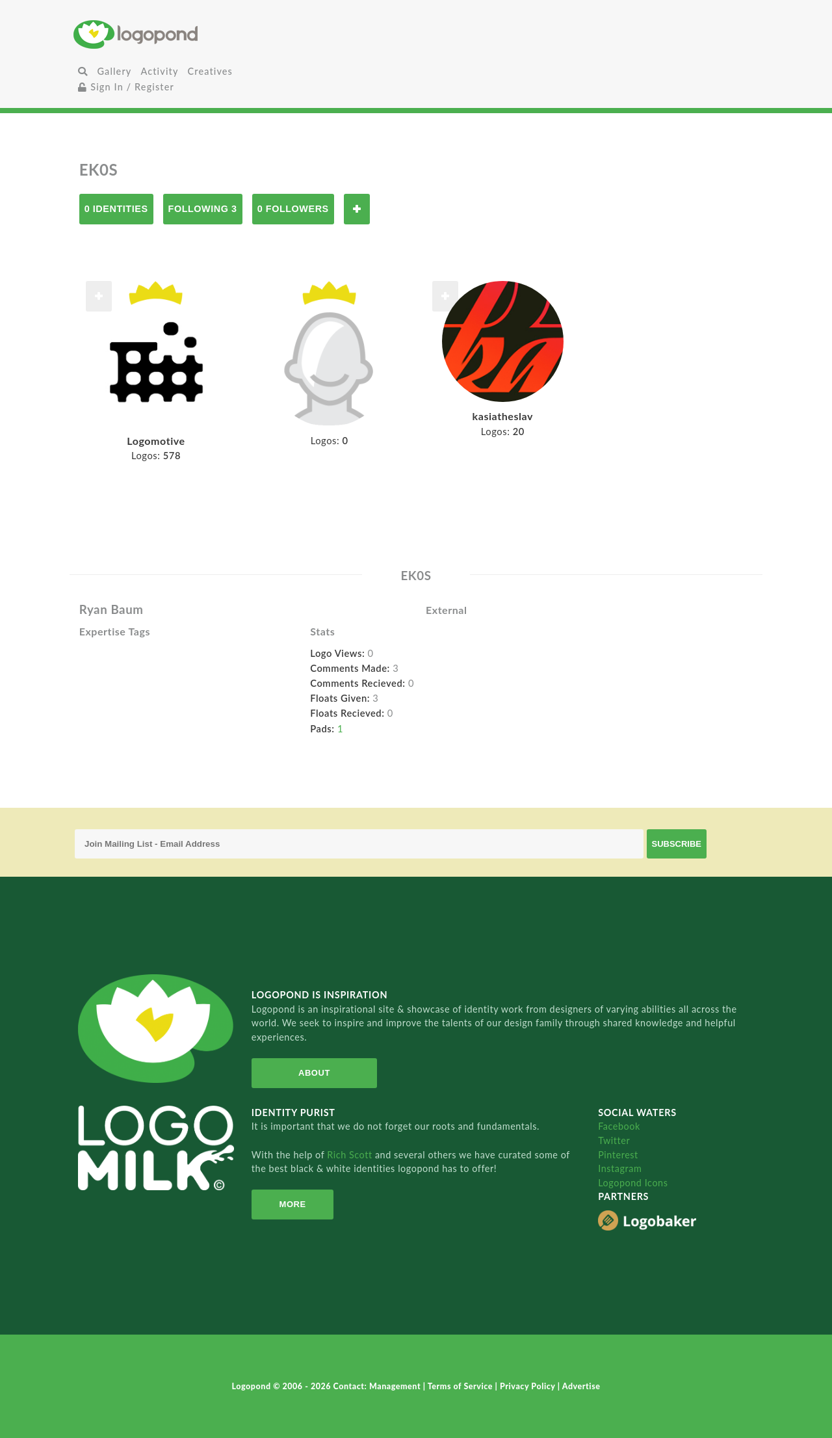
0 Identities (116, 209)
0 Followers (293, 209)
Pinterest (618, 1154)
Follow (357, 209)
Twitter (614, 1140)
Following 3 (202, 209)
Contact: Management (378, 1386)
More (293, 1204)
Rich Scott (351, 1154)
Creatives (210, 71)
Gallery (114, 71)
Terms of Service (461, 1386)
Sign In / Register (126, 86)
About (314, 1073)
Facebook (619, 1126)
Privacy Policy (529, 1386)
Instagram (620, 1168)
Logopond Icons (633, 1182)
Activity (159, 71)
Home (187, 34)
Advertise (581, 1386)
